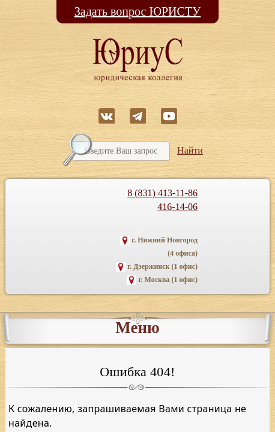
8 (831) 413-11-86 (162, 193)
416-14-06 (177, 207)
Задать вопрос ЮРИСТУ (137, 11)
